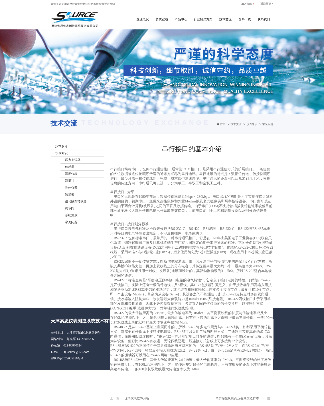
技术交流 (225, 19)
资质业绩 (162, 19)
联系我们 (263, 19)
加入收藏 (247, 3)
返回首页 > (266, 3)
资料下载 (244, 19)
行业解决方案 (203, 19)
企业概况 (142, 19)
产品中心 (181, 19)
